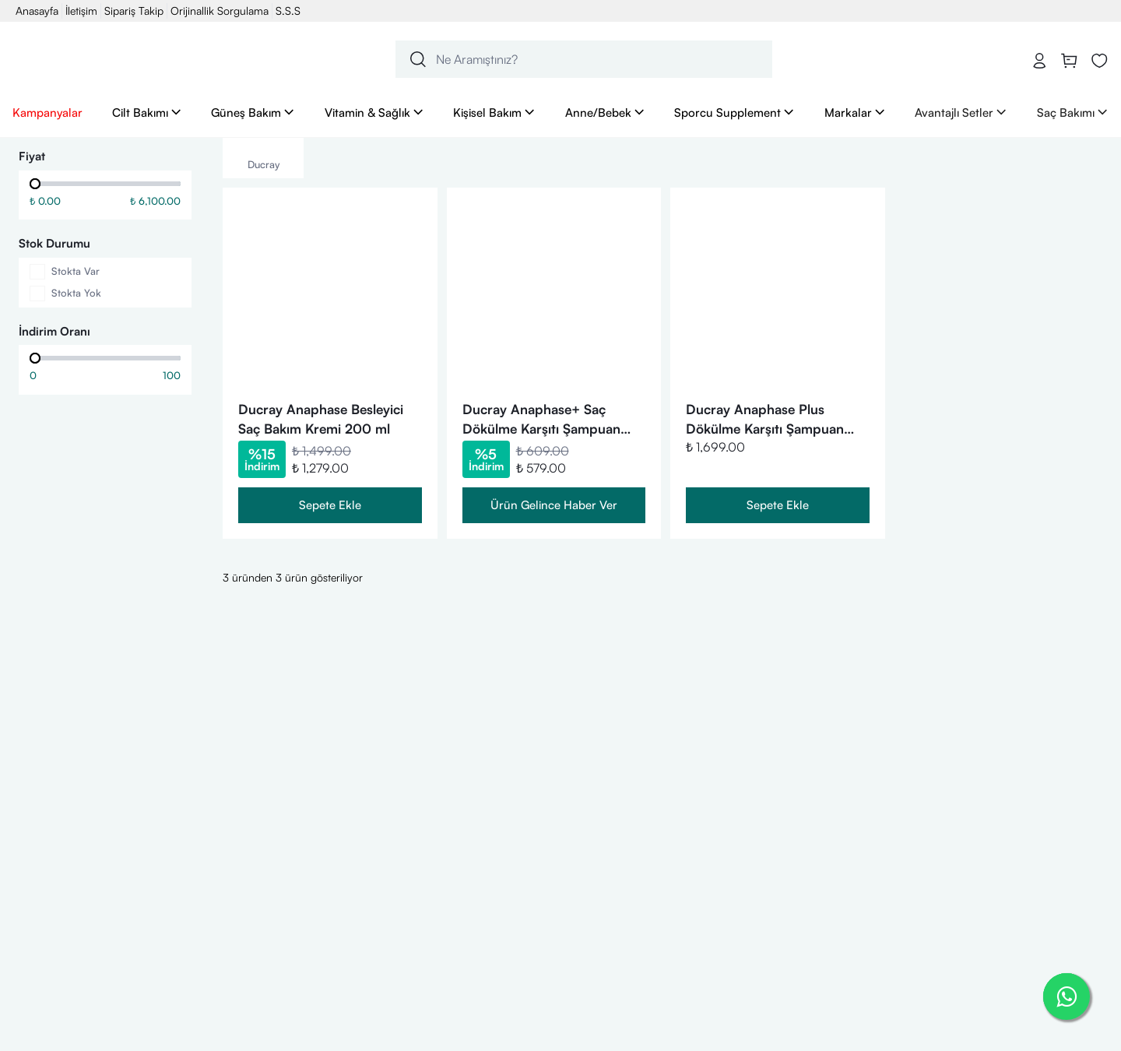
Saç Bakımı (1073, 112)
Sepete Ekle (330, 504)
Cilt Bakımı (147, 112)
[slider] (35, 183)
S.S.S (288, 10)
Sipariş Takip (133, 10)
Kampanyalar (47, 112)
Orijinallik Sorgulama (219, 10)
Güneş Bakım (253, 112)
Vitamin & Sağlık (374, 112)
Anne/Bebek (605, 112)
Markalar (855, 112)
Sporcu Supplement (734, 112)
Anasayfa (37, 10)
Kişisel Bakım (494, 112)
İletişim (81, 10)
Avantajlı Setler (961, 112)
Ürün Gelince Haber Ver (553, 504)
